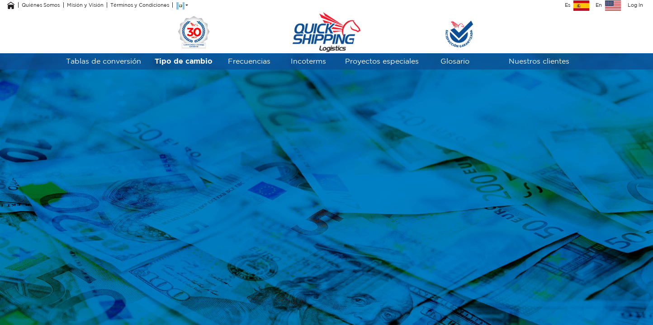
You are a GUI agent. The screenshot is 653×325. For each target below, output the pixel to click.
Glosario (454, 61)
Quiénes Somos (41, 5)
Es (577, 5)
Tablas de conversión (103, 61)
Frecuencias (249, 61)
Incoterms (308, 61)
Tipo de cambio (184, 61)
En (608, 5)
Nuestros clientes (539, 61)
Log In (635, 5)
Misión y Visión (85, 5)
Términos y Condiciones (139, 5)
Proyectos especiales (382, 61)
